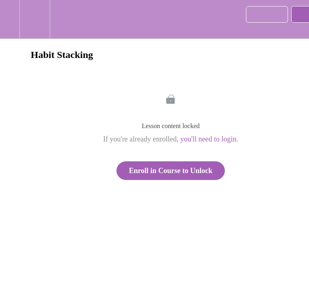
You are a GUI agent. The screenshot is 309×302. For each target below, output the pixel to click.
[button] (9, 19)
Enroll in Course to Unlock (171, 171)
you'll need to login (208, 139)
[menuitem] (34, 19)
